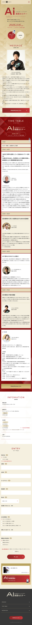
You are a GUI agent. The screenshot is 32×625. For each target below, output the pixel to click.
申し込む (19, 557)
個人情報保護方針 (5, 549)
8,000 (25, 428)
